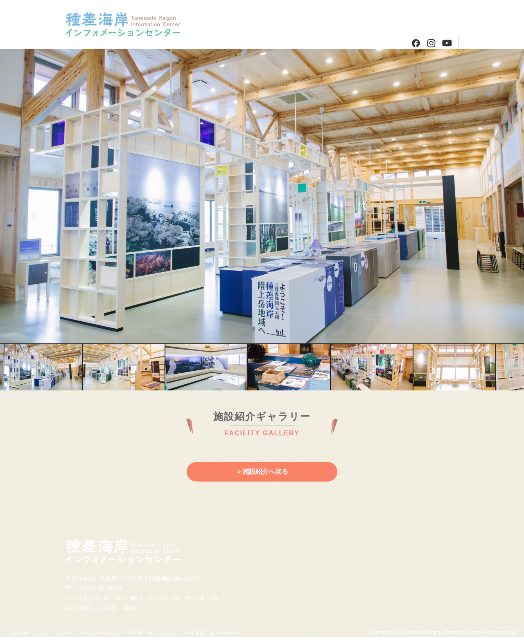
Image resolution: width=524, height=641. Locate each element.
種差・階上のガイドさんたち (265, 43)
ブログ (437, 18)
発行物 (351, 18)
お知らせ (18, 632)
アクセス (394, 18)
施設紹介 (222, 18)
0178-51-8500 (102, 588)
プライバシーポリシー (99, 632)
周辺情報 (308, 18)
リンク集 (62, 632)
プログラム (265, 18)
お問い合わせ (223, 632)
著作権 (135, 632)
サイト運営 (192, 632)
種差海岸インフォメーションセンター (130, 24)
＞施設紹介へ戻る (262, 471)
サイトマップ (161, 632)
